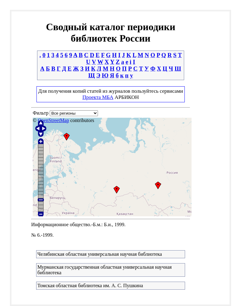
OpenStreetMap (53, 120)
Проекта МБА (97, 97)
